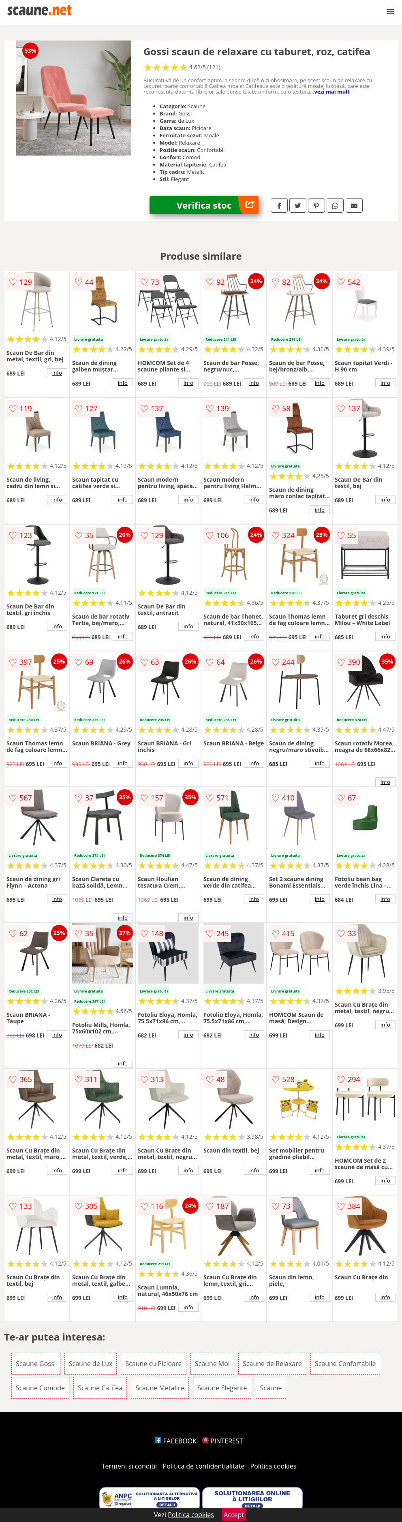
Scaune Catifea (100, 1387)
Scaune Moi (212, 1363)
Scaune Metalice (159, 1387)
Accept (234, 1514)
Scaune (271, 1387)
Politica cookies (273, 1466)
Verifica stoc (218, 205)
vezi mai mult (332, 91)
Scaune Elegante (222, 1387)
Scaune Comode (40, 1387)
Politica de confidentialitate (204, 1466)
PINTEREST (222, 1441)
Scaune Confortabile (345, 1363)
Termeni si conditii (129, 1466)
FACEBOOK (176, 1441)
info (57, 372)
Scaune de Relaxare (272, 1363)
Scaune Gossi (36, 1363)
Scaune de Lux (91, 1363)
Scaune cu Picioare (153, 1363)
